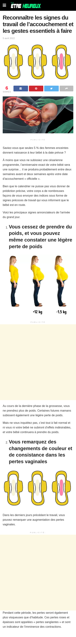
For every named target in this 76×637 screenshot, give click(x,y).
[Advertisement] (38, 362)
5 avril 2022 (9, 38)
